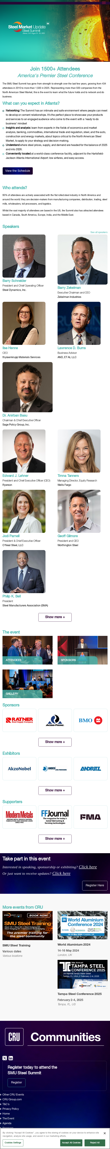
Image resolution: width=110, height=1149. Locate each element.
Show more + (55, 617)
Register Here (95, 885)
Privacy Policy (10, 1109)
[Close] (104, 1133)
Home (6, 1114)
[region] (55, 1138)
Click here (88, 866)
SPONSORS (68, 660)
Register (16, 1082)
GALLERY (12, 694)
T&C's (5, 1104)
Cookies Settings (13, 1143)
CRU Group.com (12, 1099)
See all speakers (99, 232)
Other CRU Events (13, 1095)
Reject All (94, 1143)
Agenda (6, 1123)
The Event (8, 1118)
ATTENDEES (14, 660)
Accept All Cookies (71, 1143)
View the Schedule (17, 170)
